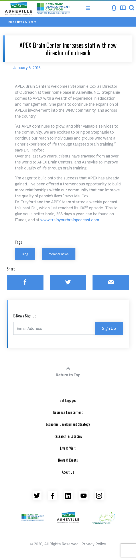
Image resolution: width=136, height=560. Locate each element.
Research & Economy (68, 436)
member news (59, 254)
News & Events (26, 21)
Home (10, 21)
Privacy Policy (93, 543)
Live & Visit (68, 448)
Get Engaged (68, 400)
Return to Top (68, 371)
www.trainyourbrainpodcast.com (69, 219)
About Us (68, 472)
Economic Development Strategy (68, 424)
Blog (25, 254)
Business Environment (68, 412)
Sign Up (109, 328)
